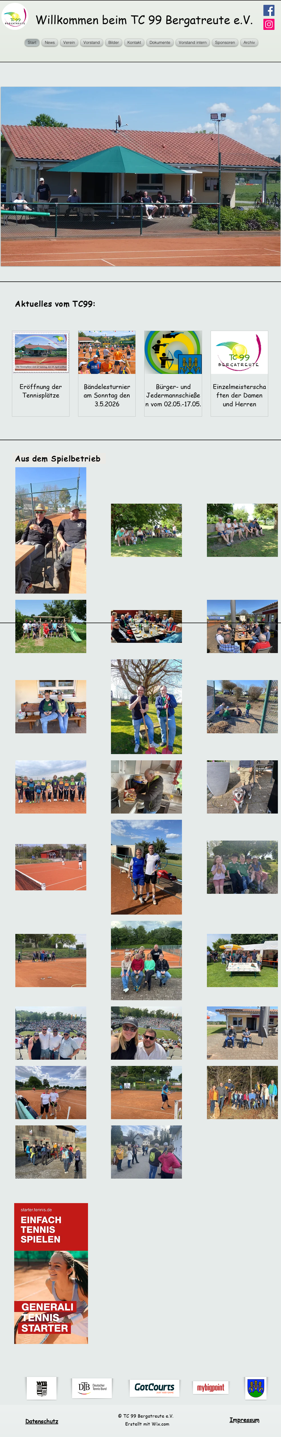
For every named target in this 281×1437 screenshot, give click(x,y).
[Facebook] (268, 10)
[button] (69, 42)
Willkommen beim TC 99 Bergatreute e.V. (140, 19)
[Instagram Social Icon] (268, 24)
